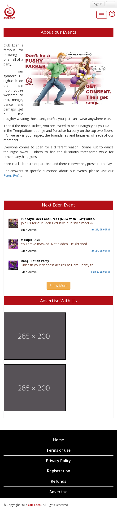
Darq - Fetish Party (35, 261)
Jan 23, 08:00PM (100, 229)
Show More (58, 285)
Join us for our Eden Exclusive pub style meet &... (58, 223)
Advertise (58, 491)
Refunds (58, 481)
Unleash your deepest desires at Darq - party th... (58, 265)
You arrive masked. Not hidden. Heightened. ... (56, 244)
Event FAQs (12, 175)
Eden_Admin (29, 229)
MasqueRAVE (30, 240)
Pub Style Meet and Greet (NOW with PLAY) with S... (59, 219)
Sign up (110, 3)
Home (58, 439)
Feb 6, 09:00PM (100, 271)
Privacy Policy (58, 460)
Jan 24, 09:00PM (100, 250)
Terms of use (58, 450)
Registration (58, 470)
